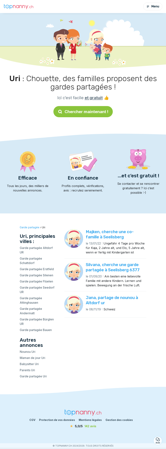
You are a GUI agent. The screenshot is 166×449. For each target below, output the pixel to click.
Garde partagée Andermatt (31, 311)
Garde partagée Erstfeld (37, 269)
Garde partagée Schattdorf (31, 261)
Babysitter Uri (29, 364)
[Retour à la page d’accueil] (18, 6)
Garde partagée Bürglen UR (37, 321)
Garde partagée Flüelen (36, 281)
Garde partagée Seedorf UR (37, 290)
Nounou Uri (27, 352)
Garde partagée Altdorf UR (36, 250)
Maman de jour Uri (32, 358)
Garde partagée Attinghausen (31, 300)
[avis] (83, 426)
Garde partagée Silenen (36, 275)
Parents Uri (27, 370)
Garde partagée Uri (33, 376)
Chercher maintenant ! (83, 111)
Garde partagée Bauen (36, 330)
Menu (152, 6)
